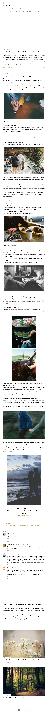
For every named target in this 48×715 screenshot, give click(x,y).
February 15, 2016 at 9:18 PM (19, 554)
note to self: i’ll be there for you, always (21, 52)
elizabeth (9, 554)
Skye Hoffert (10, 544)
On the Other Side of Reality (18, 538)
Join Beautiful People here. (24, 515)
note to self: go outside (13, 697)
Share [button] (4, 67)
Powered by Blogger (24, 710)
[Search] (44, 2)
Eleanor (9, 533)
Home (4, 11)
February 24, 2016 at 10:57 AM (27, 568)
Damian (19, 86)
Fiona (25, 86)
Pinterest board (7, 451)
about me (10, 11)
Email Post (8, 523)
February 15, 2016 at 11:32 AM (21, 544)
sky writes (7, 6)
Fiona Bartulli (38, 525)
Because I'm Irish (34, 86)
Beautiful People (29, 11)
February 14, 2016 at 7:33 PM (18, 533)
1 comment (9, 67)
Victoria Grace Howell (13, 568)
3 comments (9, 700)
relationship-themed (22, 84)
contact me (18, 11)
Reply (8, 541)
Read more (42, 67)
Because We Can (26, 525)
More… (38, 11)
